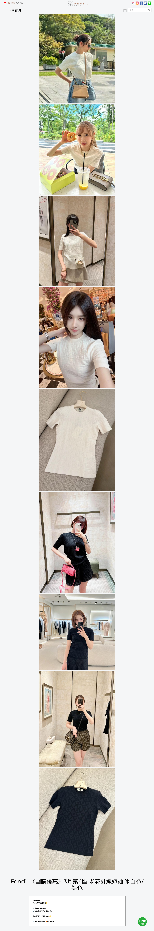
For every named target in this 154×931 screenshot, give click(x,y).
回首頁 (15, 10)
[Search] (137, 10)
